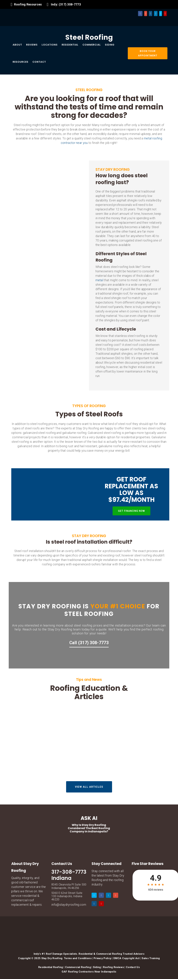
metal (99, 280)
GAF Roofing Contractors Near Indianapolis (89, 971)
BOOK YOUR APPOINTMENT (147, 53)
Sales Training (151, 958)
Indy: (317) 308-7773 (66, 4)
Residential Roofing (50, 967)
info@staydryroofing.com (68, 904)
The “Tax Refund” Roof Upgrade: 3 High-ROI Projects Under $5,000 (142, 748)
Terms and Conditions (78, 958)
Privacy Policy (102, 958)
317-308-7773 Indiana (68, 875)
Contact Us (133, 967)
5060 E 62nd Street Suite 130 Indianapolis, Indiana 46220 (66, 896)
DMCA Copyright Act (126, 958)
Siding (97, 967)
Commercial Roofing (78, 967)
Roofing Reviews (113, 967)
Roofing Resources (28, 4)
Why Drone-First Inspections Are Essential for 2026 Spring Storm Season (88, 745)
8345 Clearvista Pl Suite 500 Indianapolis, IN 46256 (68, 886)
